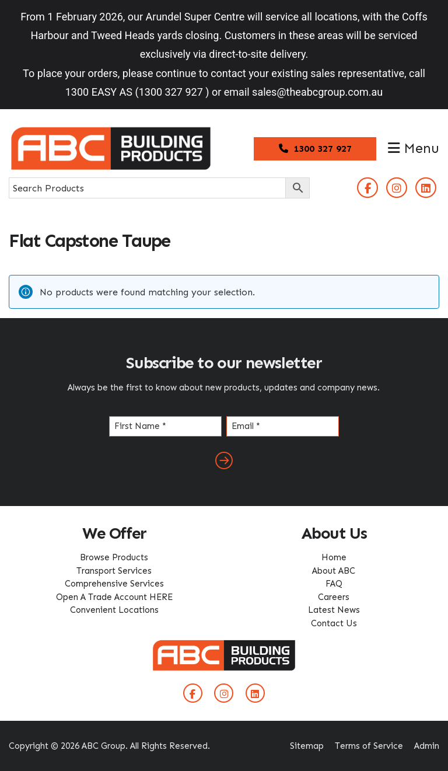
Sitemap (307, 746)
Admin (426, 746)
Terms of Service (369, 746)
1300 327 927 (315, 148)
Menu (413, 148)
